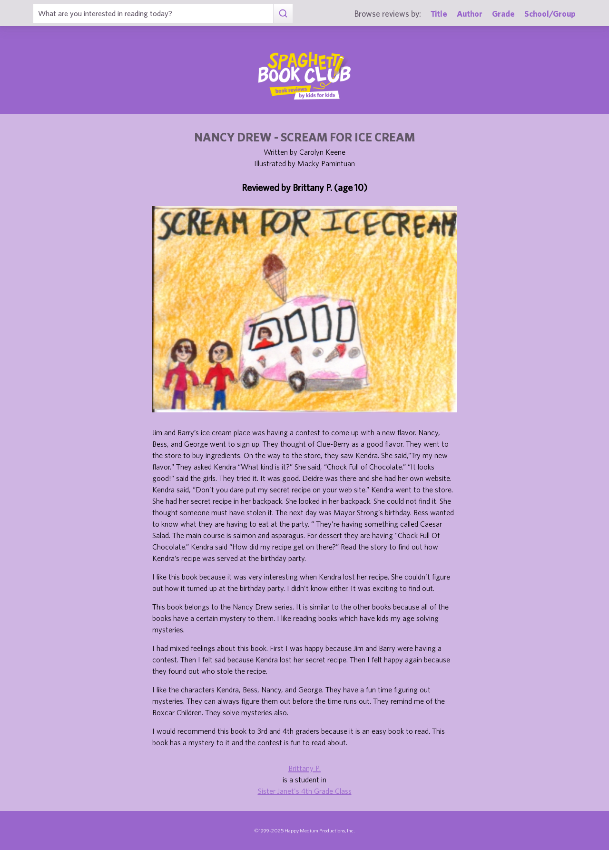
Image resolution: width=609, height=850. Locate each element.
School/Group (550, 14)
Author (469, 14)
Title (439, 14)
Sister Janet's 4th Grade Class (305, 791)
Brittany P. (304, 768)
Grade (503, 14)
